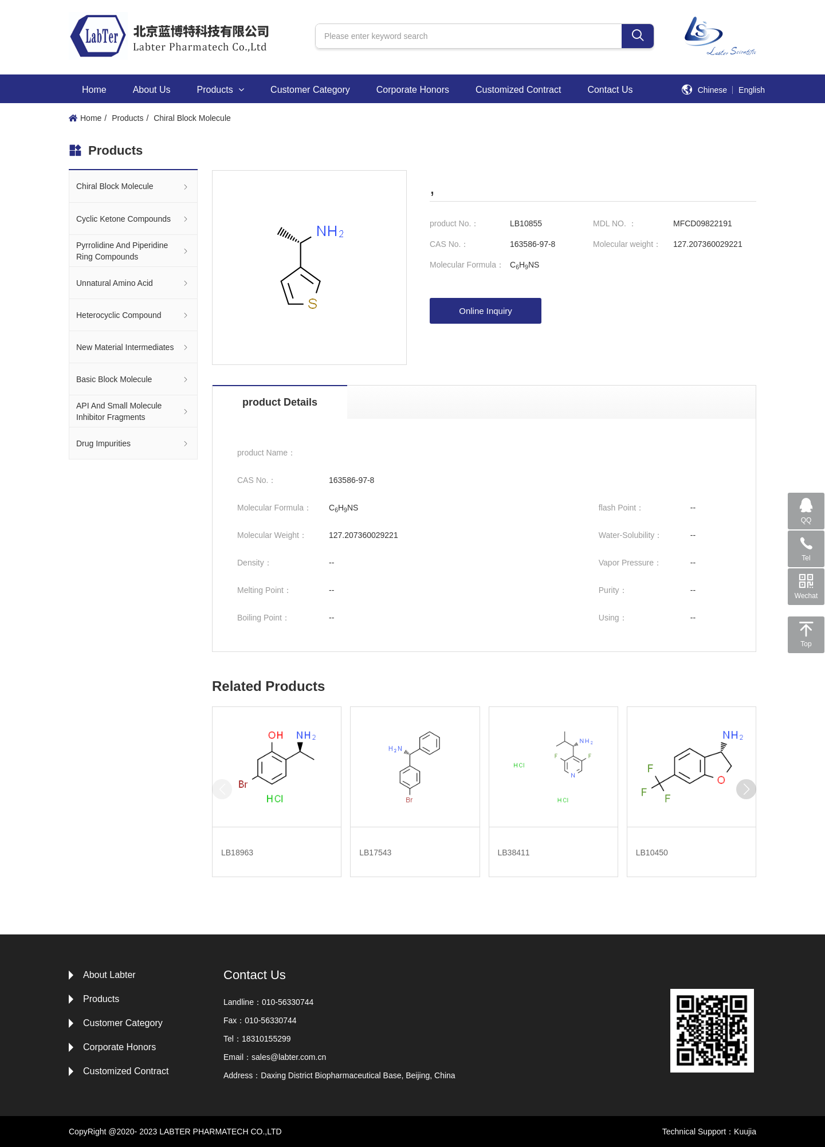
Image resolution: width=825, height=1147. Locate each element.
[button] (746, 789)
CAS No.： (449, 244)
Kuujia (745, 1131)
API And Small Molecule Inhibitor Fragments (133, 411)
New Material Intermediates (133, 346)
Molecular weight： (627, 244)
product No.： (454, 223)
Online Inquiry (485, 311)
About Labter (109, 975)
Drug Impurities (133, 443)
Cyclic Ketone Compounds (133, 218)
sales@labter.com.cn (289, 1057)
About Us (152, 90)
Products (221, 90)
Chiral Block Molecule (192, 118)
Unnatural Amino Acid (133, 282)
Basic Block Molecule (133, 379)
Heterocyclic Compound (133, 314)
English (751, 90)
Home (94, 90)
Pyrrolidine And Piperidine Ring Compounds (133, 251)
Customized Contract (518, 90)
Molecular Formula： (467, 264)
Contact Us (609, 90)
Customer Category (310, 90)
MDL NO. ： (615, 223)
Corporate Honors (412, 90)
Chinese (712, 90)
